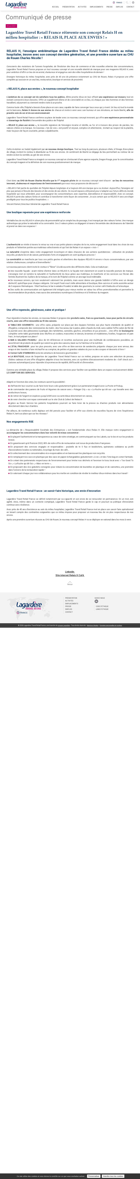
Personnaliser (93, 1176)
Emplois (68, 1160)
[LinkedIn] (133, 2)
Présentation (71, 1149)
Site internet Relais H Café (70, 1126)
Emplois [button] (119, 7)
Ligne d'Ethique (102, 1160)
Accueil (55, 7)
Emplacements (96, 7)
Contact (130, 7)
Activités (69, 1152)
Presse (110, 7)
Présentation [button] (68, 7)
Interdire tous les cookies (113, 1176)
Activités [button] (82, 7)
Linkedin (70, 1122)
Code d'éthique (102, 1158)
